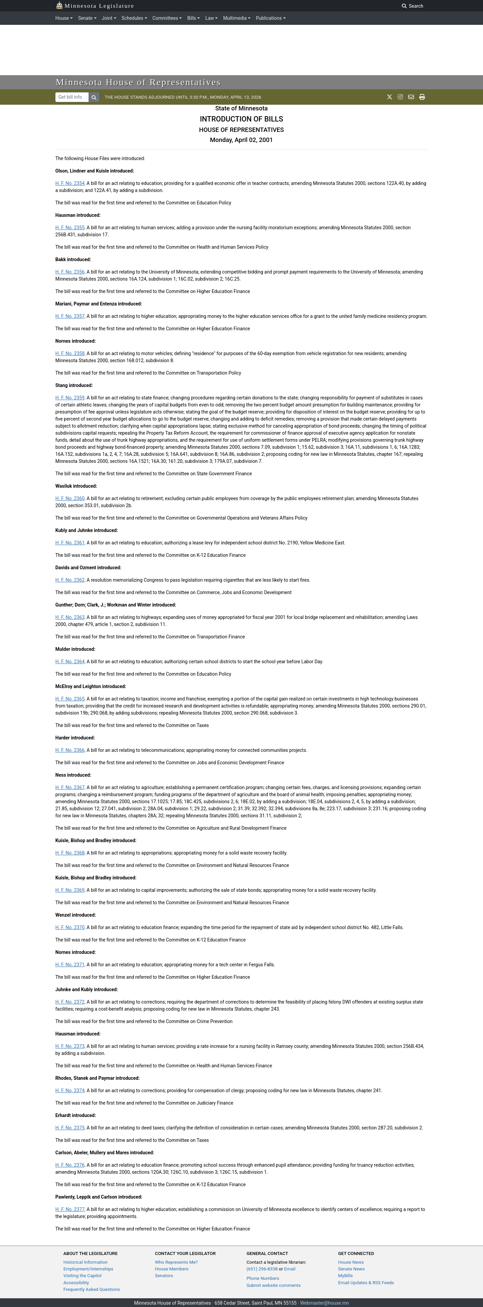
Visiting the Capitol (82, 1275)
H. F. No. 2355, (70, 227)
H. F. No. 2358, (70, 353)
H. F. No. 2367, (70, 787)
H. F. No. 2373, (70, 1046)
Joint (107, 18)
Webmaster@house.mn (324, 1303)
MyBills (345, 1275)
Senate (85, 18)
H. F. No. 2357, (70, 316)
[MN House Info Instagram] (400, 97)
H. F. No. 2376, (70, 1165)
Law (209, 18)
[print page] (422, 97)
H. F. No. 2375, (70, 1127)
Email (290, 1268)
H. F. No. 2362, (70, 580)
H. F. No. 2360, (70, 498)
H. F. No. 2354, (70, 183)
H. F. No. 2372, (70, 1002)
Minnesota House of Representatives (138, 82)
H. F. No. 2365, (70, 698)
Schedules (132, 18)
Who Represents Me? (176, 1262)
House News (351, 1262)
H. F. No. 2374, (70, 1090)
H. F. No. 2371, (70, 964)
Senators (164, 1275)
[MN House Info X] (389, 97)
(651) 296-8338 (262, 1268)
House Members (172, 1268)
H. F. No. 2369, (70, 890)
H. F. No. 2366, (70, 750)
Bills (191, 18)
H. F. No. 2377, (70, 1209)
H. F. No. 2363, (70, 617)
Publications (269, 18)
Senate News (351, 1268)
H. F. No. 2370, (70, 927)
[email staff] (411, 97)
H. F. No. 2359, (70, 397)
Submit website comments (274, 1285)
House (62, 18)
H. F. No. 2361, (70, 542)
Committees (165, 18)
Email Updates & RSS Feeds (366, 1282)
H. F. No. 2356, (70, 272)
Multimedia (235, 18)
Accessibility (76, 1282)
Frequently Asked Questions (91, 1289)
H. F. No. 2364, (70, 661)
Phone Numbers (263, 1278)
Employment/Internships (88, 1268)
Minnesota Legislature (95, 5)
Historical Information (85, 1262)
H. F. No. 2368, (70, 853)
